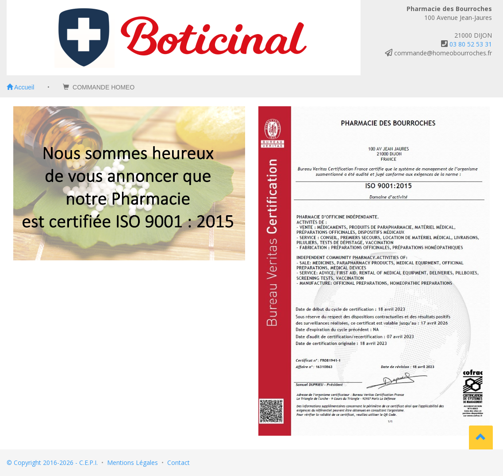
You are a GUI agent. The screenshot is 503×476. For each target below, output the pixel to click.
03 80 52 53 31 (470, 44)
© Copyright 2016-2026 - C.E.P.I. (52, 462)
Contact (178, 462)
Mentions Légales (132, 462)
